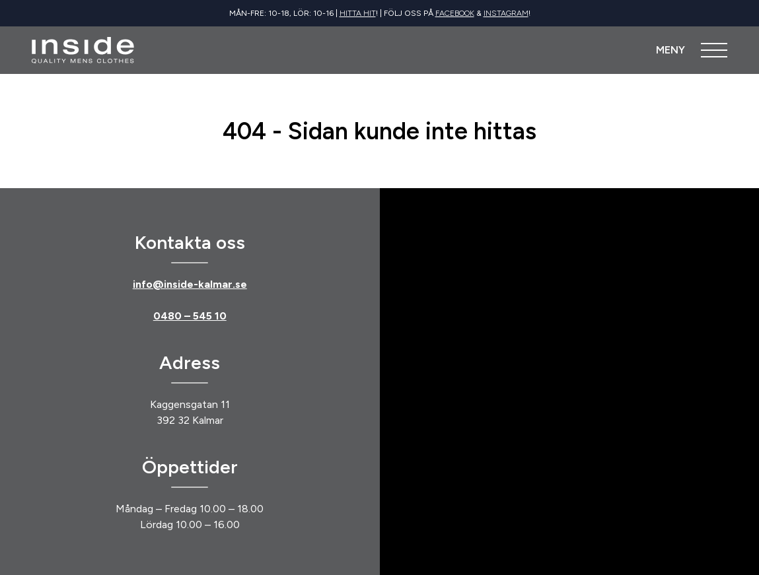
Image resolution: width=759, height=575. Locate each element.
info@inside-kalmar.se (190, 284)
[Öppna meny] (691, 50)
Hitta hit (358, 13)
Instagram (506, 13)
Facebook (454, 13)
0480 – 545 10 (190, 316)
